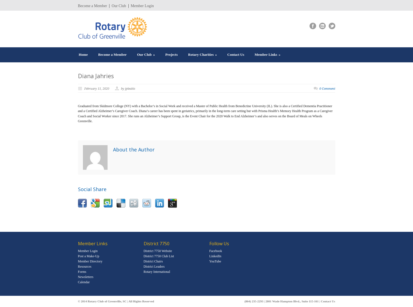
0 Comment (327, 88)
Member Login (142, 6)
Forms (82, 272)
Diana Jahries (96, 76)
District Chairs (153, 261)
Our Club (119, 6)
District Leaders (154, 266)
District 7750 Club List (159, 256)
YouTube (215, 261)
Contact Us (235, 54)
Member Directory (90, 261)
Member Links (267, 54)
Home (83, 54)
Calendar (84, 282)
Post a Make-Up (88, 256)
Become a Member (92, 6)
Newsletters (86, 277)
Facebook (215, 251)
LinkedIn (215, 256)
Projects (171, 54)
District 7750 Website (158, 251)
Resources (84, 266)
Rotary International (157, 272)
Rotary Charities (202, 54)
